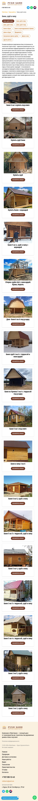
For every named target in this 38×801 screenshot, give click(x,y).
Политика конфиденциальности (10, 741)
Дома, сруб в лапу (8, 25)
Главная (4, 752)
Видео (4, 762)
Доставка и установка (9, 757)
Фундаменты (18, 32)
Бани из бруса (7, 28)
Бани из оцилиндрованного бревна (24, 28)
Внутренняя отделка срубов (10, 36)
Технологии (6, 765)
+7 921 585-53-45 (6, 7)
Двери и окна (25, 36)
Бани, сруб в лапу (8, 21)
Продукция (5, 754)
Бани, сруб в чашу (21, 21)
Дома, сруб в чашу (21, 25)
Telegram (28, 7)
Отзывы (4, 770)
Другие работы (7, 40)
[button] (34, 4)
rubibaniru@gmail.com (8, 781)
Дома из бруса (7, 32)
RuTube (34, 7)
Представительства (8, 767)
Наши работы (6, 759)
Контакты (5, 772)
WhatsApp (31, 7)
